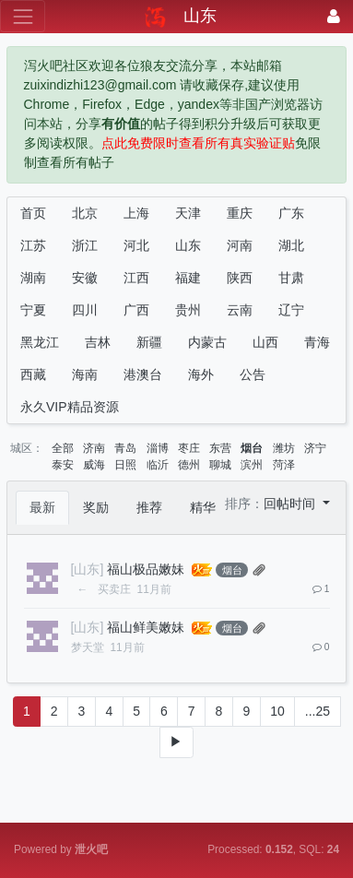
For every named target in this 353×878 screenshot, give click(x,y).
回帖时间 (291, 503)
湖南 (33, 277)
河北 (136, 245)
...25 (317, 711)
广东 (291, 213)
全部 (63, 448)
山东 (188, 245)
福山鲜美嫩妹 (145, 627)
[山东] (87, 569)
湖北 (291, 245)
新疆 (149, 342)
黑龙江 (39, 342)
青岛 (125, 448)
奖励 (96, 507)
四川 (85, 310)
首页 (33, 213)
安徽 (85, 277)
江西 (136, 277)
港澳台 (143, 374)
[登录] (333, 16)
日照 (125, 464)
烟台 (252, 448)
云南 (240, 310)
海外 (201, 374)
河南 (240, 245)
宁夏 (33, 310)
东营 (220, 448)
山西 (265, 342)
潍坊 (284, 448)
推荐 (149, 507)
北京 (85, 213)
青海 (317, 342)
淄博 (158, 448)
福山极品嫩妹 (145, 569)
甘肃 (291, 277)
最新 (42, 507)
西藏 (33, 374)
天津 (188, 213)
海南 (85, 374)
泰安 (63, 464)
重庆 (240, 213)
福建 (188, 277)
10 (277, 711)
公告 (252, 374)
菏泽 (284, 464)
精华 (203, 507)
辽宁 (291, 310)
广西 (136, 310)
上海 (136, 213)
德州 (189, 464)
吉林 (98, 342)
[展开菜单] (22, 16)
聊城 (220, 464)
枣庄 (189, 448)
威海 (94, 464)
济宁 (315, 448)
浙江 (85, 245)
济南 (94, 448)
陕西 (240, 277)
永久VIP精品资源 (69, 406)
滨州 (252, 464)
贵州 (188, 310)
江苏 (33, 245)
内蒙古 (207, 342)
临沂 (158, 464)
